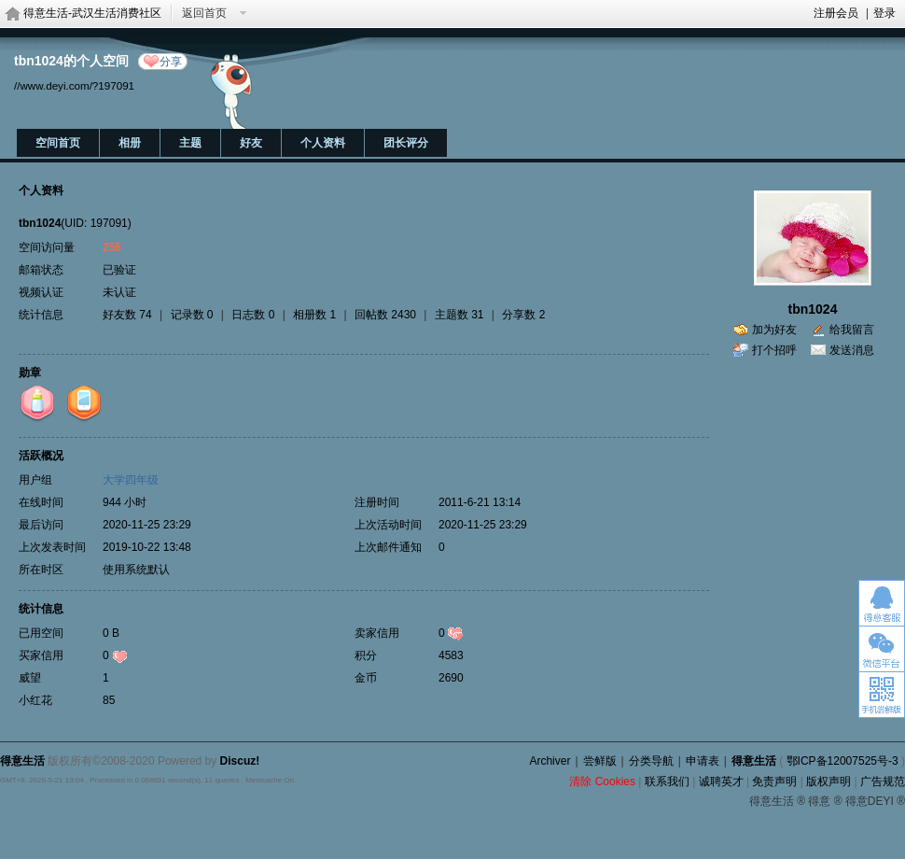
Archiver (549, 760)
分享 (171, 61)
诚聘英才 (721, 781)
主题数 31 (459, 314)
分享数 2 (523, 314)
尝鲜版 (600, 760)
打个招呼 (774, 350)
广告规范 (882, 781)
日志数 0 (252, 314)
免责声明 (774, 781)
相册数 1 (314, 314)
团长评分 (405, 142)
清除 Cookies (602, 781)
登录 (884, 13)
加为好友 (774, 329)
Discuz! (240, 760)
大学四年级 (131, 479)
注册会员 (836, 13)
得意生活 (753, 760)
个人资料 (322, 142)
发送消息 (851, 350)
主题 (190, 142)
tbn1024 (813, 309)
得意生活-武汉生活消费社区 (92, 13)
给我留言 (851, 329)
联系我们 (667, 781)
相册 (129, 142)
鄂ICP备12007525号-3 (842, 760)
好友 (251, 142)
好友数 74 (127, 314)
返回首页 (204, 13)
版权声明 (828, 781)
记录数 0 (192, 314)
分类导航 (651, 760)
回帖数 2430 (385, 314)
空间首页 (57, 142)
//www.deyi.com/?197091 (74, 85)
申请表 (702, 760)
